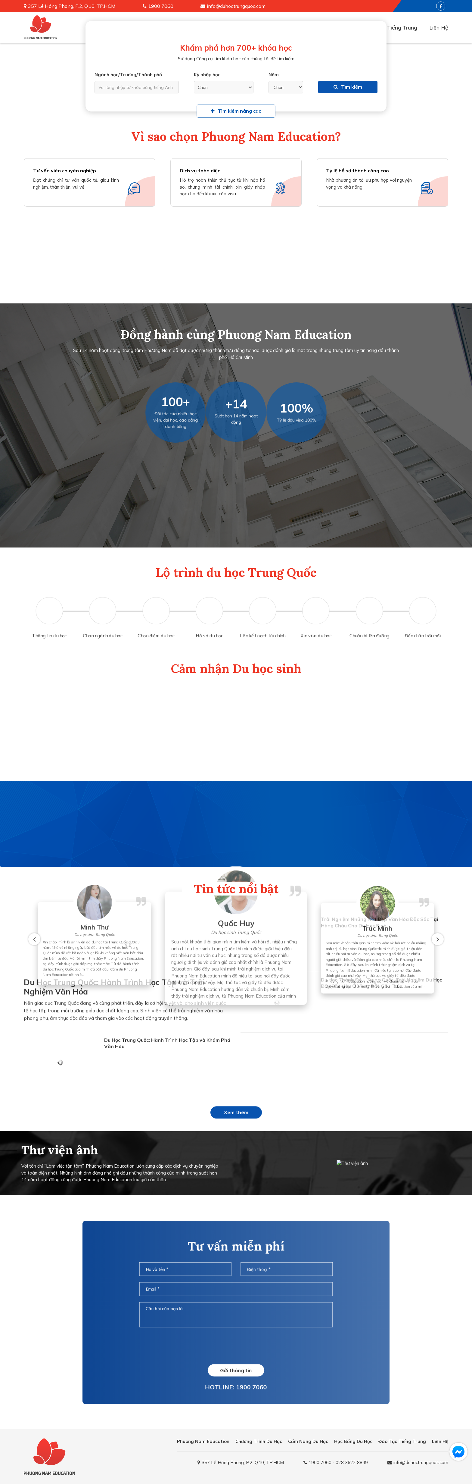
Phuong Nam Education (203, 1441)
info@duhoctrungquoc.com (236, 6)
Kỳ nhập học (207, 74)
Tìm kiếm (348, 87)
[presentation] (236, 1344)
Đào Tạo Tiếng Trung (390, 27)
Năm (274, 74)
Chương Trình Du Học (258, 1441)
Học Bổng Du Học (353, 1441)
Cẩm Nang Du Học (308, 1441)
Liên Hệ (438, 27)
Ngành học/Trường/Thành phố (128, 74)
